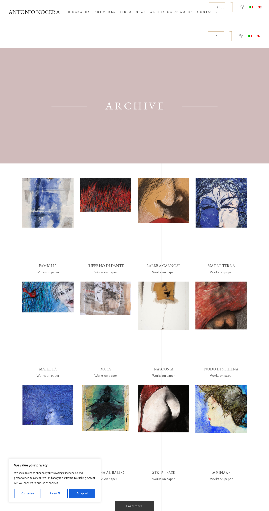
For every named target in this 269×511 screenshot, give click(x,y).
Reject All (55, 493)
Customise (27, 493)
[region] (54, 480)
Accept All (82, 493)
